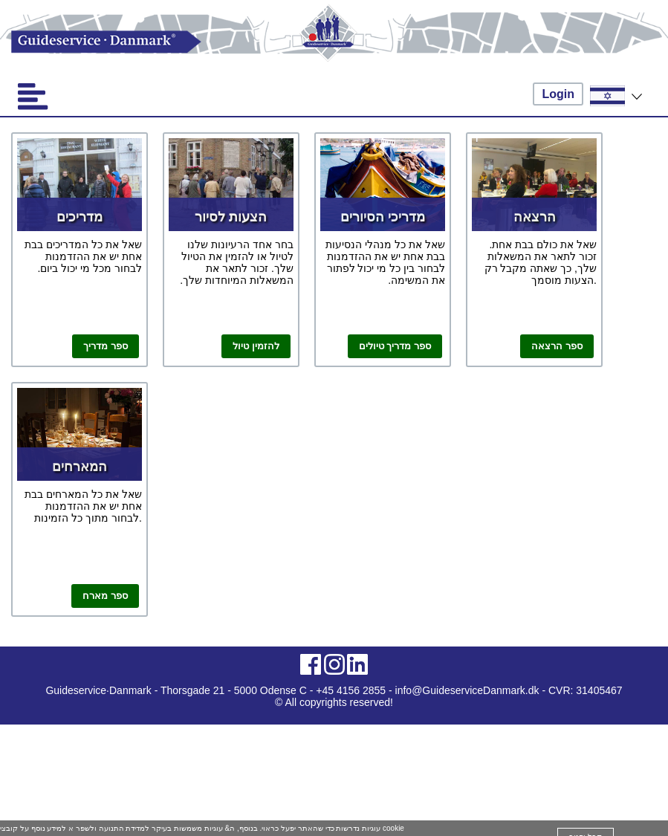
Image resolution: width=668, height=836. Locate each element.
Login (558, 94)
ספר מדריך (105, 345)
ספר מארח (105, 595)
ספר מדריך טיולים (395, 345)
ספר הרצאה (557, 345)
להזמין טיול (256, 345)
